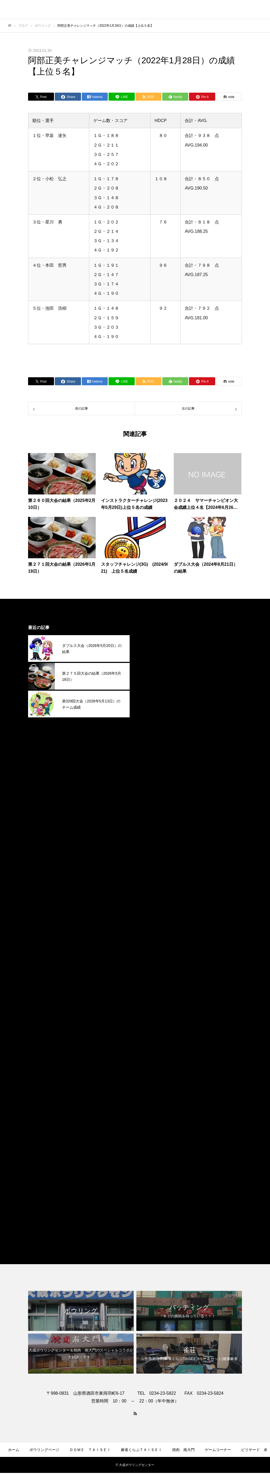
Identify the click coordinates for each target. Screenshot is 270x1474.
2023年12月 (151, 993)
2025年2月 (150, 821)
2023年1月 (150, 1128)
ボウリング (151, 1205)
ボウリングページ (44, 1450)
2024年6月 (150, 919)
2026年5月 (150, 637)
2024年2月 (150, 968)
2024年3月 (150, 956)
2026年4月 (150, 649)
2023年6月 (150, 1067)
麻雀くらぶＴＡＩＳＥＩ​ (141, 1450)
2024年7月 (150, 907)
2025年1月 (150, 833)
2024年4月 (150, 944)
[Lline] (121, 97)
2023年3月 (150, 1104)
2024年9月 (150, 883)
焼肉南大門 (151, 1217)
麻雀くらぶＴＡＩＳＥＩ (163, 1230)
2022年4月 (150, 1165)
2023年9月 (150, 1030)
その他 (146, 1193)
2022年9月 (150, 1153)
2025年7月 (150, 760)
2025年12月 (151, 698)
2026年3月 (150, 661)
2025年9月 (150, 735)
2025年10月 (151, 723)
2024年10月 (151, 870)
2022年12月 (151, 1140)
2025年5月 (150, 784)
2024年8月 (150, 895)
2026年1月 (150, 686)
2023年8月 (150, 1042)
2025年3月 (150, 809)
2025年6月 (150, 772)
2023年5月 (150, 1079)
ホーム (13, 1450)
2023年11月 (151, 1005)
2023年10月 (151, 1018)
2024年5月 (150, 932)
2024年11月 (151, 858)
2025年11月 (151, 711)
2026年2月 (150, 674)
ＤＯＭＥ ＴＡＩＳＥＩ (90, 1450)
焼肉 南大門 (183, 1450)
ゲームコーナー (218, 1450)
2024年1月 (150, 981)
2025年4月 (150, 797)
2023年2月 (150, 1116)
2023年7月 (150, 1054)
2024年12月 (151, 846)
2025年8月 (150, 747)
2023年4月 (150, 1091)
